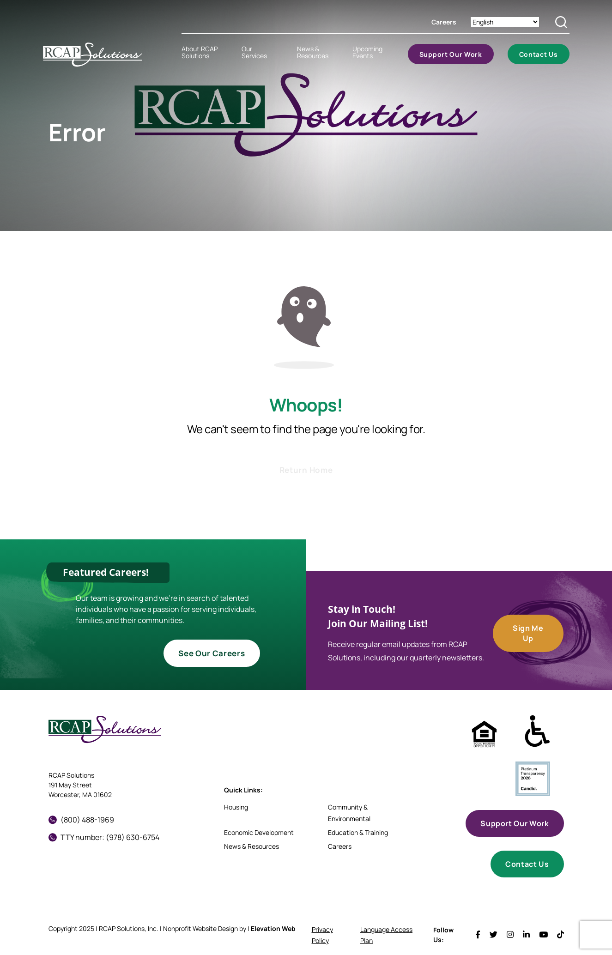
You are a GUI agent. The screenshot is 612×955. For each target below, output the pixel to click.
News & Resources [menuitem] (312, 52)
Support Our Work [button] (514, 823)
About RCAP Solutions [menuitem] (200, 52)
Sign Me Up (528, 633)
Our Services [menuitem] (254, 52)
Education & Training (358, 832)
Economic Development (259, 832)
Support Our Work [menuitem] (450, 54)
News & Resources (251, 846)
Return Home (306, 470)
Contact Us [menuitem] (538, 54)
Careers (443, 22)
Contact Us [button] (527, 864)
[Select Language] (504, 22)
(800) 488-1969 (81, 820)
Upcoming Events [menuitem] (367, 52)
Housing (236, 807)
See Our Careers (211, 653)
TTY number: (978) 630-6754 (103, 837)
